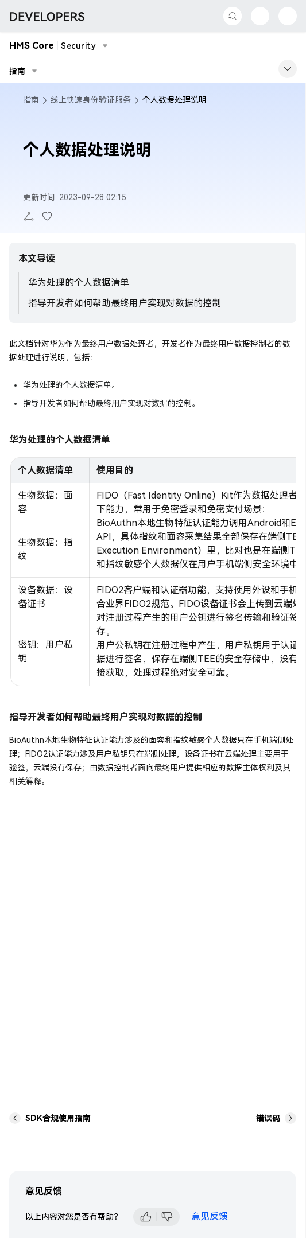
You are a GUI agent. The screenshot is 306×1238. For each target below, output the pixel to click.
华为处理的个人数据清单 (78, 282)
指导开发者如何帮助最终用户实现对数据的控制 (124, 303)
